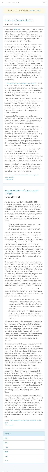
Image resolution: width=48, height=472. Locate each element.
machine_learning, (15, 420)
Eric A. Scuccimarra (10, 2)
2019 (6, 447)
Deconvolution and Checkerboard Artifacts (21, 83)
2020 (6, 443)
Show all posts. (35, 10)
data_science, (18, 175)
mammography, (33, 175)
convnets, (8, 177)
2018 (6, 452)
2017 (6, 456)
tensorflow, (26, 175)
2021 (6, 438)
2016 (6, 461)
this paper (17, 29)
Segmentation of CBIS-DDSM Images (22, 192)
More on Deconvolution (19, 20)
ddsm (12, 177)
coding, (12, 175)
